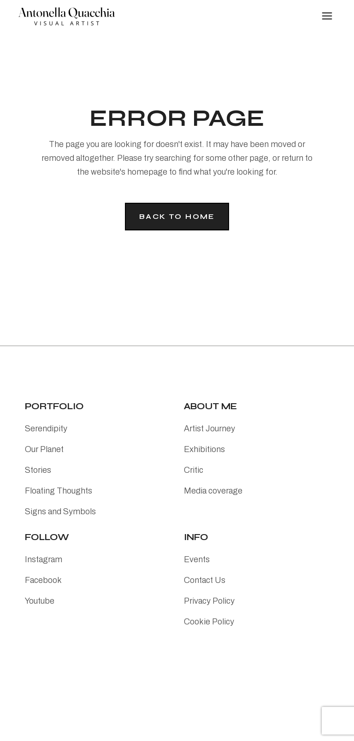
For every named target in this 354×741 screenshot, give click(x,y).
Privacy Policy (209, 601)
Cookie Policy (209, 621)
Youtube (39, 601)
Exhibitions (204, 449)
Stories (38, 470)
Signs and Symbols (60, 511)
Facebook (43, 580)
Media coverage (213, 490)
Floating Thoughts (58, 490)
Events (197, 559)
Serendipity (46, 428)
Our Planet (44, 449)
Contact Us (204, 580)
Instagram (43, 559)
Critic (193, 470)
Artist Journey (209, 428)
